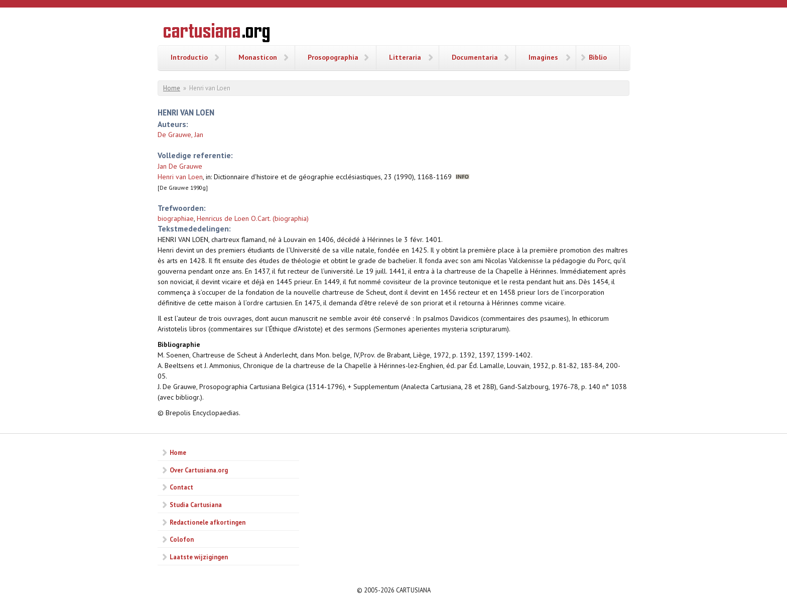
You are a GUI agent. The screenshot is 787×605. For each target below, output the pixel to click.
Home (171, 88)
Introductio (189, 57)
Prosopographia (333, 57)
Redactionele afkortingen (207, 522)
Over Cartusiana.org (199, 470)
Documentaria (475, 57)
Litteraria (405, 57)
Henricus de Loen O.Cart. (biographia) (253, 218)
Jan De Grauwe (180, 166)
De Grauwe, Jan (180, 134)
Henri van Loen (180, 176)
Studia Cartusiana (196, 505)
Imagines (543, 57)
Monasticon (257, 57)
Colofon (182, 539)
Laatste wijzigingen (199, 557)
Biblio (598, 57)
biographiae (176, 218)
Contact (181, 487)
